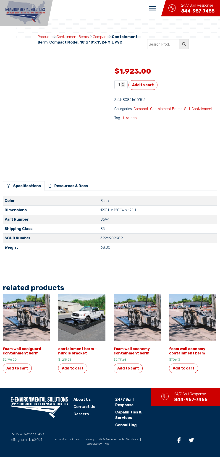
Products (45, 37)
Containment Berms (73, 37)
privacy (89, 439)
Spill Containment (198, 109)
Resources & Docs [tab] (68, 186)
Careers (81, 414)
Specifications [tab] (24, 186)
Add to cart (143, 85)
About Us (82, 399)
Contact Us (84, 407)
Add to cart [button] (17, 368)
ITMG (105, 443)
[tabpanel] (110, 226)
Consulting (126, 425)
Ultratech (129, 118)
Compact (100, 37)
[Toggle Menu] (152, 8)
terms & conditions (67, 439)
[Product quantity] (121, 84)
